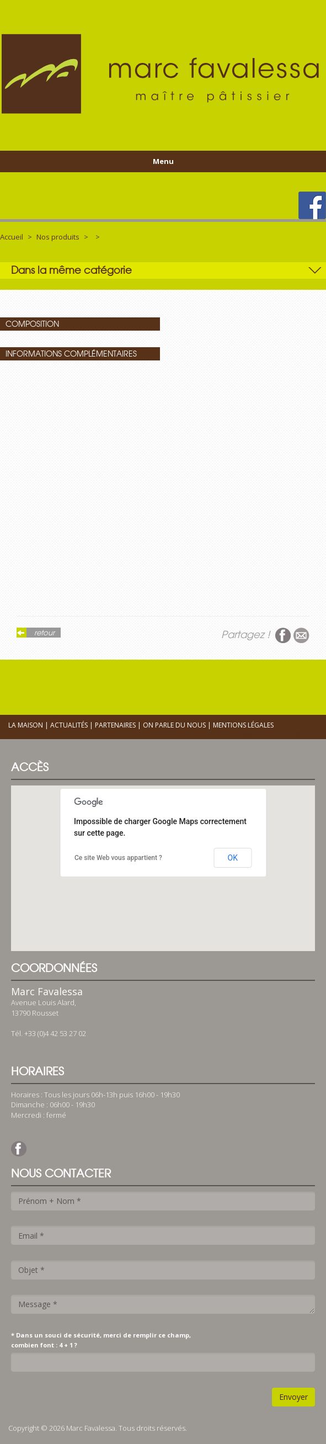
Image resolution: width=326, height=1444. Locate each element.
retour (44, 632)
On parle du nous (174, 725)
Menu (163, 161)
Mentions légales (243, 725)
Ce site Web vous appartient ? (118, 858)
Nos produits (57, 237)
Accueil (11, 237)
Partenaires (115, 725)
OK (233, 857)
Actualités (69, 725)
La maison (25, 725)
